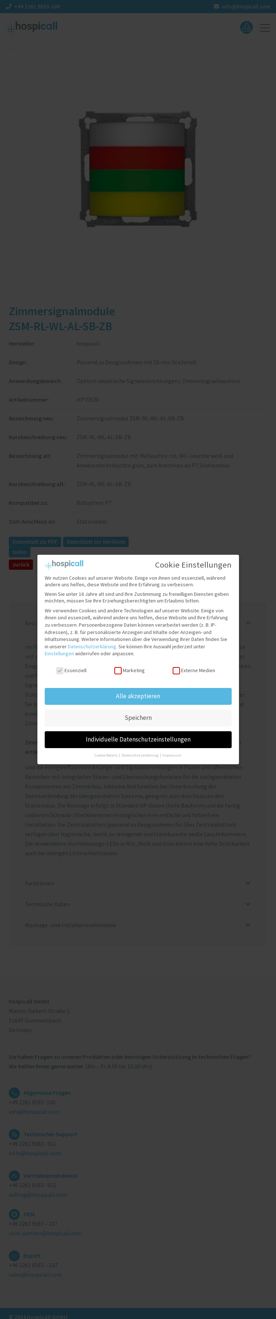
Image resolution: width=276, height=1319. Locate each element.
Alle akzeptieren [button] (138, 692)
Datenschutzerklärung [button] (140, 751)
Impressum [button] (171, 751)
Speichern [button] (138, 714)
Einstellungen (59, 650)
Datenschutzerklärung (92, 643)
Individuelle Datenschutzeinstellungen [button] (138, 736)
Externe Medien (194, 667)
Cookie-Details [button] (106, 751)
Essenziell (71, 667)
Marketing (129, 667)
